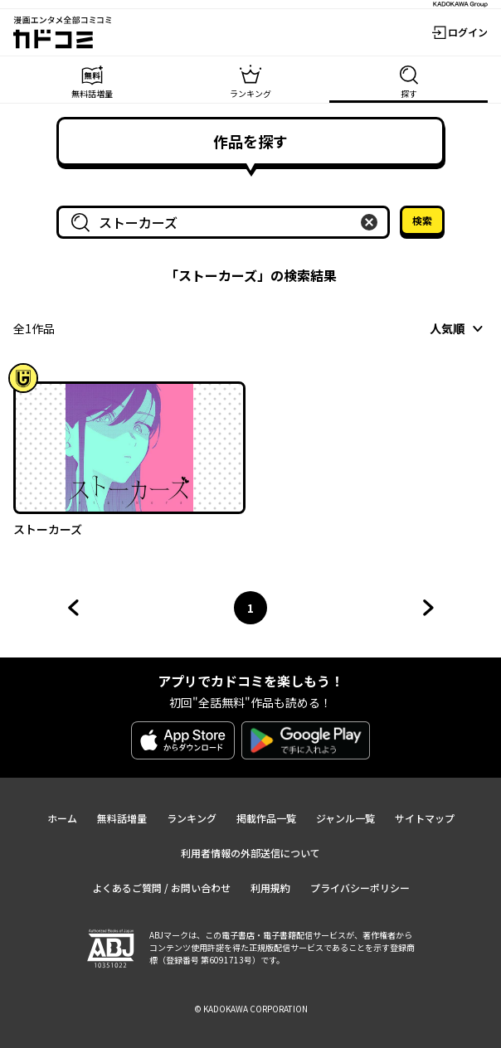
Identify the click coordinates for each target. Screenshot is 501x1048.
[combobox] (226, 222)
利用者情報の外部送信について (250, 853)
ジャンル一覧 (345, 818)
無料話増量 (122, 818)
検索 (422, 220)
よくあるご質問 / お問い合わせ (161, 888)
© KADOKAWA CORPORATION (251, 1008)
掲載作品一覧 (266, 818)
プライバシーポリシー (360, 888)
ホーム (62, 818)
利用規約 (270, 888)
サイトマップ (425, 818)
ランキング (191, 818)
